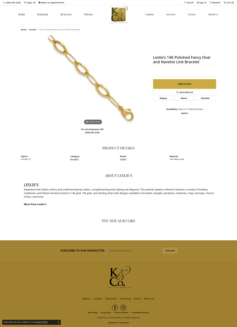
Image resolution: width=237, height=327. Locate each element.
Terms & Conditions (121, 312)
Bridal (21, 15)
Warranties (205, 98)
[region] (93, 80)
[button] (189, 2)
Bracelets (32, 30)
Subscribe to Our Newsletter (82, 250)
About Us (213, 15)
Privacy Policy (106, 312)
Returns (184, 98)
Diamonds (42, 15)
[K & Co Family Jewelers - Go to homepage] (118, 278)
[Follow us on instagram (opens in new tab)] (123, 308)
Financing (125, 298)
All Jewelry (66, 15)
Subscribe (170, 250)
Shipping (163, 98)
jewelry (23, 30)
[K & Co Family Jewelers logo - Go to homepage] (118, 14)
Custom (149, 15)
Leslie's (123, 159)
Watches (88, 15)
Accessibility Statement (140, 312)
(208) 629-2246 (92, 132)
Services (170, 15)
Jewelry (86, 298)
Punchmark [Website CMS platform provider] (124, 323)
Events (191, 15)
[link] (12, 2)
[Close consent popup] (58, 322)
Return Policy (93, 312)
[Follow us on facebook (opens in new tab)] (115, 308)
